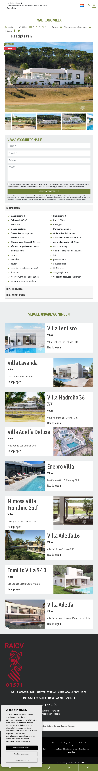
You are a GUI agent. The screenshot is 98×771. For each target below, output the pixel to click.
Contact (59, 698)
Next (90, 77)
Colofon (50, 726)
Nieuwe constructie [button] (26, 692)
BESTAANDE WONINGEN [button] (46, 692)
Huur (83, 692)
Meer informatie (23, 741)
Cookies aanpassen (21, 754)
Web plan (71, 726)
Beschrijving (14, 289)
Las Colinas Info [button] (30, 698)
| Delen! (8, 31)
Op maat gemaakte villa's (68, 692)
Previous (8, 77)
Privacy (57, 726)
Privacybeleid (15, 187)
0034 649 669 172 (47, 711)
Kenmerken (13, 208)
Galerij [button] (42, 698)
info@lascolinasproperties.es (49, 714)
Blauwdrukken (15, 295)
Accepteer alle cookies (21, 748)
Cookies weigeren (22, 760)
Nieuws (50, 698)
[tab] (49, 208)
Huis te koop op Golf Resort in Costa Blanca (71, 763)
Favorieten (70, 698)
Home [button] (13, 692)
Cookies (64, 726)
